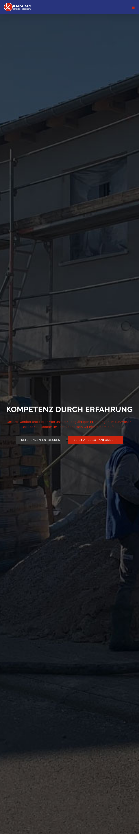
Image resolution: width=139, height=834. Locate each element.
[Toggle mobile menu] (133, 7)
